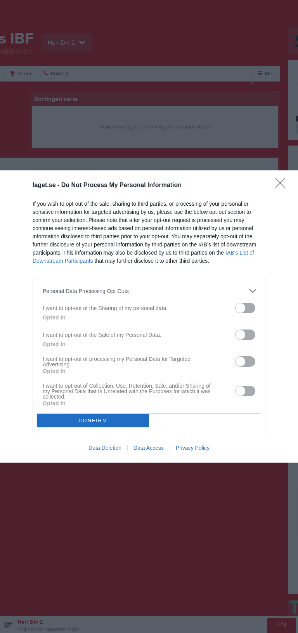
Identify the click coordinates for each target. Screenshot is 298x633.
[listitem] (149, 291)
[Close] (282, 185)
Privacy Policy (193, 448)
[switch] (245, 308)
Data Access (148, 448)
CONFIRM (92, 420)
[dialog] (149, 316)
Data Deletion (104, 448)
